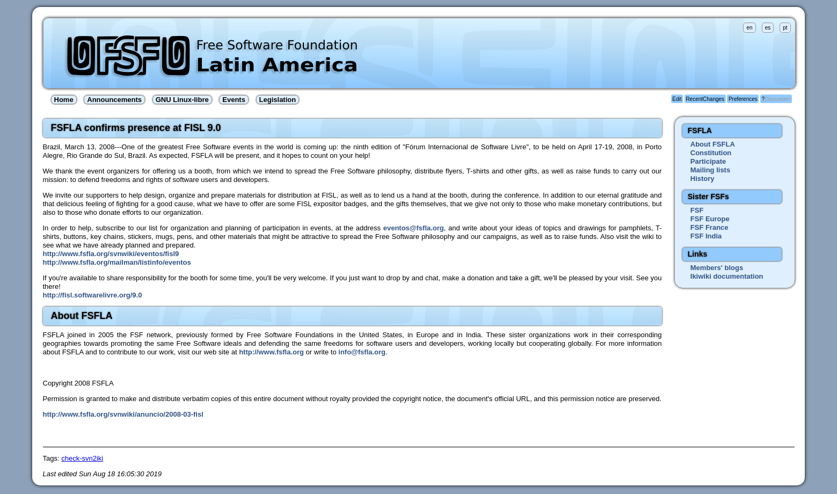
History (702, 179)
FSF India (706, 236)
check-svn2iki (82, 458)
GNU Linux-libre (182, 100)
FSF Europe (710, 219)
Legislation (277, 100)
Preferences (743, 99)
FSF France (709, 227)
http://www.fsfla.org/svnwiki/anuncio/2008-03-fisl (123, 414)
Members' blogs (716, 268)
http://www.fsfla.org (271, 352)
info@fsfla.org (361, 352)
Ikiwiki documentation (726, 276)
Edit (676, 99)
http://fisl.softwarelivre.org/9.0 (92, 295)
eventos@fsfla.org (413, 228)
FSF (697, 210)
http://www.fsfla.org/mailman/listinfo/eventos (117, 262)
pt (785, 28)
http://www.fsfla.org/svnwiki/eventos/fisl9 (111, 254)
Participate (708, 161)
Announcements (114, 100)
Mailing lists (710, 170)
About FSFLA (712, 144)
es (768, 28)
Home (64, 100)
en (749, 28)
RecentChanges (705, 99)
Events (233, 100)
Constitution (711, 153)
